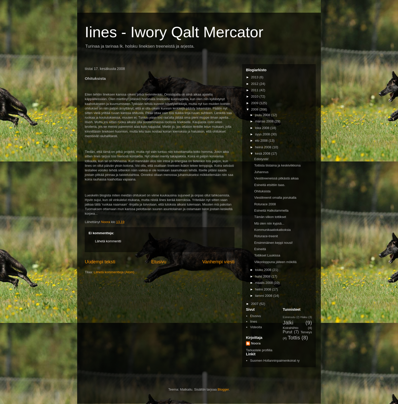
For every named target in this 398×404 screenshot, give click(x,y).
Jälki (288, 322)
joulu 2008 (263, 115)
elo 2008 (262, 140)
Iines (253, 321)
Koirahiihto (290, 328)
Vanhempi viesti (218, 261)
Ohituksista (262, 191)
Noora (256, 343)
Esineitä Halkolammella (271, 210)
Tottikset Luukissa (267, 255)
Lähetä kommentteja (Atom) (114, 272)
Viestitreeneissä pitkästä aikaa (276, 178)
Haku (304, 317)
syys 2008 (263, 134)
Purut (287, 332)
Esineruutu (289, 317)
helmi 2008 (263, 289)
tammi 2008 (264, 296)
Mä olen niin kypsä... (269, 223)
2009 (255, 103)
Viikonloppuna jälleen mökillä (275, 262)
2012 (255, 84)
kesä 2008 (263, 153)
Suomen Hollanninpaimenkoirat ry (275, 360)
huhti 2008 (263, 276)
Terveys (306, 332)
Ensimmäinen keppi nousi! (273, 243)
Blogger (223, 389)
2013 (255, 77)
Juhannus (261, 172)
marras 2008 (265, 121)
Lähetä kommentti (108, 241)
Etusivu (159, 261)
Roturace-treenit (266, 236)
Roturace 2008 (265, 204)
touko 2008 (263, 270)
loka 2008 (262, 128)
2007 (255, 304)
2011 (255, 90)
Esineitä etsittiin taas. (269, 185)
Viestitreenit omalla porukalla (275, 197)
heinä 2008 (263, 147)
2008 (255, 109)
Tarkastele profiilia (259, 350)
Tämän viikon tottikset (270, 217)
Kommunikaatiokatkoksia (272, 230)
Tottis (294, 337)
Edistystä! (261, 159)
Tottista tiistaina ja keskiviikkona (277, 165)
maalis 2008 (264, 283)
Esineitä (260, 249)
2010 (255, 96)
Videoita (256, 327)
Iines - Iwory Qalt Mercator (174, 32)
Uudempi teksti (100, 261)
